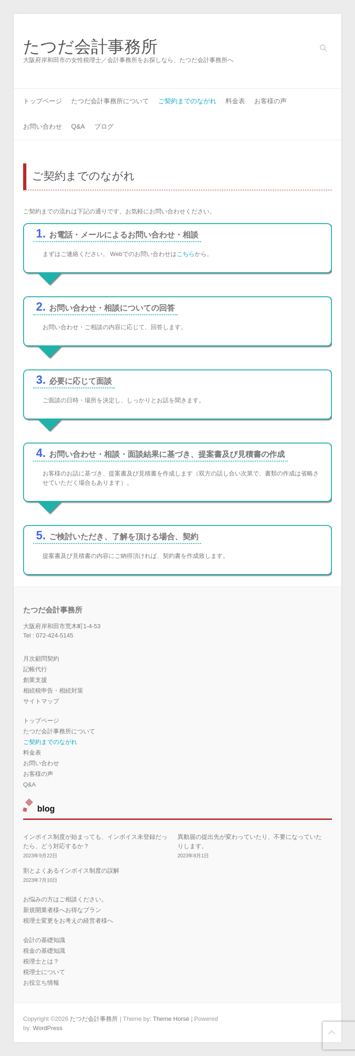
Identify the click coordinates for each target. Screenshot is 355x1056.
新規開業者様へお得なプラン (62, 909)
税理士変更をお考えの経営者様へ (68, 920)
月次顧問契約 (41, 658)
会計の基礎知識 (44, 940)
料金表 (235, 101)
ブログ (104, 126)
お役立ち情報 (41, 982)
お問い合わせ (42, 126)
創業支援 (35, 679)
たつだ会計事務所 (90, 47)
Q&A (78, 126)
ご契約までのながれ (187, 101)
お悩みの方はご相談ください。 (65, 899)
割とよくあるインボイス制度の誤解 (71, 870)
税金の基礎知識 (44, 950)
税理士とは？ (41, 961)
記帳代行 (35, 669)
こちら (186, 253)
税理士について (44, 972)
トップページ (42, 101)
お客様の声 (270, 101)
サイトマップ (41, 701)
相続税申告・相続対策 (53, 690)
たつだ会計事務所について (110, 101)
